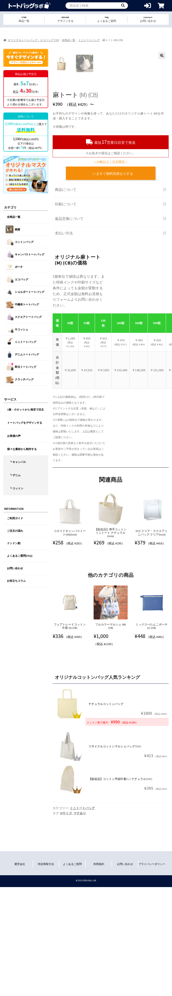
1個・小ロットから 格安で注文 (25, 409)
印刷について (110, 297)
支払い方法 (110, 326)
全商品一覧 (68, 40)
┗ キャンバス (17, 462)
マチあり (79, 906)
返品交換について (110, 311)
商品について (110, 282)
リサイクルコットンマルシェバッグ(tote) (114, 839)
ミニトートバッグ (89, 40)
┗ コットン (16, 488)
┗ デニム (15, 475)
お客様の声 (14, 436)
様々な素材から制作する (22, 449)
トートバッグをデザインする (24, 422)
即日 (15, 91)
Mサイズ (66, 906)
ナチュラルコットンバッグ (105, 797)
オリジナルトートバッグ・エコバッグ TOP (33, 40)
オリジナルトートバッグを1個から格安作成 (29, 5)
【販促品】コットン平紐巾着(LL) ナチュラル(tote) (120, 872)
